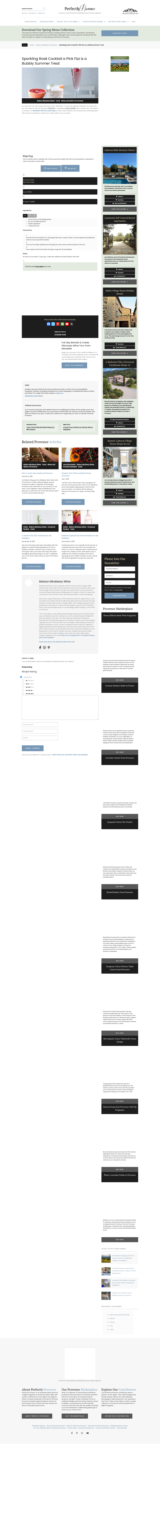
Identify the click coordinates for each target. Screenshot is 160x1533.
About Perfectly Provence (37, 1416)
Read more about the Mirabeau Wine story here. (57, 642)
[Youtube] (67, 324)
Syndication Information (34, 396)
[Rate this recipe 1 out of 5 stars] (23, 680)
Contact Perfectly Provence (105, 1428)
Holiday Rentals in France (119, 1426)
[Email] (62, 324)
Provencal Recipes (70, 467)
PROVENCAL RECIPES (47, 22)
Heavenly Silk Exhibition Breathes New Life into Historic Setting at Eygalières (123, 1282)
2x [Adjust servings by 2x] (30, 215)
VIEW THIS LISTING (119, 209)
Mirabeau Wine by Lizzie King (44, 111)
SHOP (134, 22)
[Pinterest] (58, 324)
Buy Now (120, 680)
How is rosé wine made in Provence (37, 473)
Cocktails (57, 335)
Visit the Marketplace (74, 1416)
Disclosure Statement (86, 1428)
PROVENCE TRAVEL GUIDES (117, 22)
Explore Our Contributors (117, 1416)
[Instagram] (53, 324)
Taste (32, 45)
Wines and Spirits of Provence (46, 45)
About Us (24, 13)
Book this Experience (74, 365)
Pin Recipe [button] (70, 168)
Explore (112, 1318)
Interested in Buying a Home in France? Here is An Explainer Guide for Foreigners (123, 1258)
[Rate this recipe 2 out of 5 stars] (23, 683)
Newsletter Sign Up (38, 1426)
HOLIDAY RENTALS (31, 22)
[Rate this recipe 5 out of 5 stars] (23, 693)
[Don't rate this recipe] (21, 677)
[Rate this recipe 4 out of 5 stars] (23, 690)
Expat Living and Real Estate (120, 1315)
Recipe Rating (27, 667)
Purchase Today (120, 33)
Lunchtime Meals (69, 464)
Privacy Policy (119, 590)
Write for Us (41, 13)
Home (25, 45)
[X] (71, 324)
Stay (111, 1326)
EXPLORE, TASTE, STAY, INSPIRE (67, 22)
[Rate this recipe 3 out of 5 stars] (23, 687)
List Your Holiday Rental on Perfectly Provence (49, 1428)
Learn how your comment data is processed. (70, 755)
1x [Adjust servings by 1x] (25, 215)
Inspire (112, 1322)
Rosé (64, 335)
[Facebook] (48, 324)
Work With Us (33, 13)
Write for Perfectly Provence (76, 1426)
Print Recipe (50, 168)
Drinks (25, 527)
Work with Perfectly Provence (98, 1426)
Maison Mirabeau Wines (46, 101)
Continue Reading (33, 502)
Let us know (39, 266)
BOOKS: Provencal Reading (93, 22)
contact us (59, 393)
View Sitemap (122, 1428)
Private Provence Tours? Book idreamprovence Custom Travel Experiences (124, 1270)
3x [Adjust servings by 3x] (34, 215)
